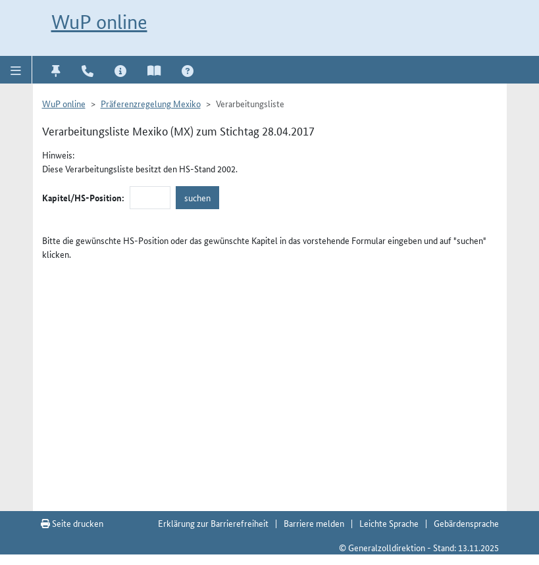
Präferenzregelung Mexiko (151, 103)
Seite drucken (72, 522)
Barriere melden (314, 522)
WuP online (99, 22)
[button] (16, 70)
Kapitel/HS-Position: (83, 197)
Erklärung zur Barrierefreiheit (213, 522)
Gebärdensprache (466, 522)
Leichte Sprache (389, 522)
